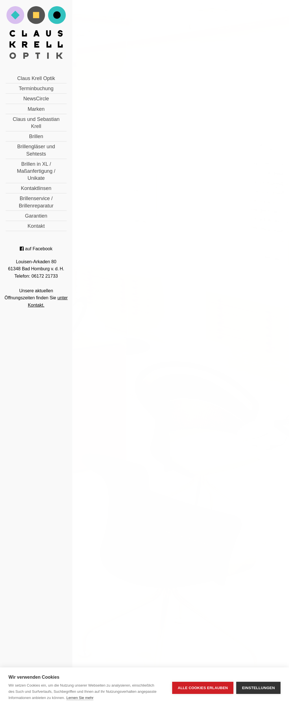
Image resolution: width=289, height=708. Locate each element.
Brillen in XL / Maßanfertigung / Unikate (36, 171)
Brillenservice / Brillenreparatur (36, 202)
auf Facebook (36, 248)
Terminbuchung (36, 88)
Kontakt (36, 226)
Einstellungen (258, 688)
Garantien (36, 216)
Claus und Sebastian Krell (36, 122)
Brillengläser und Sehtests (36, 150)
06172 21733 (130, 505)
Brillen (36, 136)
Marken (36, 109)
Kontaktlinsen (36, 188)
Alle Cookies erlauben (203, 688)
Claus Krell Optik (36, 78)
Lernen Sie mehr (79, 698)
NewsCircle (36, 98)
